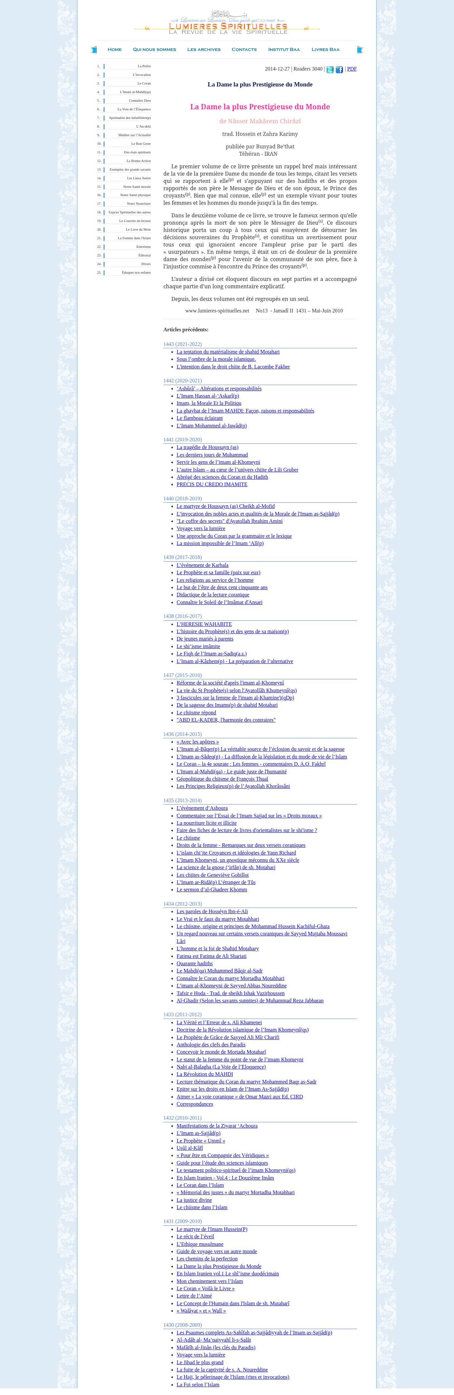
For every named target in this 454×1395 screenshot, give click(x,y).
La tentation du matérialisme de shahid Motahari (228, 352)
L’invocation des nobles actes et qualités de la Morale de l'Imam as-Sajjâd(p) (258, 514)
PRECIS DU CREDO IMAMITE (212, 484)
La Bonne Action (139, 161)
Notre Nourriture (139, 203)
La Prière (144, 66)
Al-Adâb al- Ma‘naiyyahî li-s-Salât (214, 1340)
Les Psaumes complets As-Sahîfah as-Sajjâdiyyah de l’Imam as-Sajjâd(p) (254, 1332)
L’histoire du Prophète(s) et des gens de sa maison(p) (233, 631)
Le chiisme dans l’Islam (202, 1207)
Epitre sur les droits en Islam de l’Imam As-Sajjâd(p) (233, 1089)
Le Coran (144, 83)
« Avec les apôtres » (198, 742)
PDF (352, 69)
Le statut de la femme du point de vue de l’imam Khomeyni (240, 1059)
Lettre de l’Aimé (194, 1296)
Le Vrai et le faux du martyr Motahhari (218, 919)
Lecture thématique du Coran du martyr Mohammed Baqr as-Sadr (246, 1082)
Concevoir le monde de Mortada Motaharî (221, 1052)
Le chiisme (188, 838)
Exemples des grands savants (130, 169)
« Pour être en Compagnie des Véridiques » (223, 1155)
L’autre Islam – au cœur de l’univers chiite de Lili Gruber (237, 470)
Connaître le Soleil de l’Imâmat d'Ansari (219, 602)
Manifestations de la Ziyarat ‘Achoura (217, 1126)
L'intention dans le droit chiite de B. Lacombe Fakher (233, 366)
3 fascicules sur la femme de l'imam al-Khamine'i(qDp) (235, 697)
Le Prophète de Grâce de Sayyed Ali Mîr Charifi (228, 1037)
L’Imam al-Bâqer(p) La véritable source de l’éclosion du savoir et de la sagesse (261, 749)
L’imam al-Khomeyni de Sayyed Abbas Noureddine (232, 985)
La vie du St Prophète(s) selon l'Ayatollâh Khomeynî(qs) (237, 690)
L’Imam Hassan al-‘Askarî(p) (208, 396)
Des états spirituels (137, 152)
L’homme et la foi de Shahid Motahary (218, 948)
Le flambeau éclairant (200, 418)
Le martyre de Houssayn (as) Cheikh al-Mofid (226, 506)
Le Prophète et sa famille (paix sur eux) (218, 572)
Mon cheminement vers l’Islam (210, 1281)
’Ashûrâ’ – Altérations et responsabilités (219, 388)
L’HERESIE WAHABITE (204, 624)
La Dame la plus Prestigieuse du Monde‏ (219, 1266)
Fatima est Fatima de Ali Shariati (212, 956)
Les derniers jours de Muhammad (212, 455)
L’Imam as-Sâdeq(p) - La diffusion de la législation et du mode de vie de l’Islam (262, 756)
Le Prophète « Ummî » (201, 1141)
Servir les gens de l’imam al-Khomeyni (218, 462)
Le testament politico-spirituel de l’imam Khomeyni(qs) (236, 1170)
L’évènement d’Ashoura (202, 808)
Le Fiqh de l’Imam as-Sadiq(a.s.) (212, 653)
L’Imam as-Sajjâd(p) (198, 1133)
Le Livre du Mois (138, 229)
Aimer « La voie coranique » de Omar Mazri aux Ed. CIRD (240, 1096)
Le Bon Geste (141, 143)
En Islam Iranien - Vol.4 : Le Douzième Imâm (225, 1178)
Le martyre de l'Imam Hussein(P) (212, 1229)
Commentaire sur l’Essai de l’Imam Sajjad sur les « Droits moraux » (249, 815)
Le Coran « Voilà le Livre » (206, 1288)
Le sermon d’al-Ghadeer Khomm (212, 889)
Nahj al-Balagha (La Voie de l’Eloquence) (221, 1067)
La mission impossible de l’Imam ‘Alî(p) (220, 543)
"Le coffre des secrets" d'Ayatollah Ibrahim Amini (230, 521)
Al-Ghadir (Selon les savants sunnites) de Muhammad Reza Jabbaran (250, 1000)
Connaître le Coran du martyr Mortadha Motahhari (230, 978)
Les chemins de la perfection (207, 1258)
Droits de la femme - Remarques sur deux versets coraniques (241, 845)
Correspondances (195, 1104)
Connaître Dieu (140, 100)
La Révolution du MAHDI (205, 1074)
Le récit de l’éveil (195, 1236)
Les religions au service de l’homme (215, 580)
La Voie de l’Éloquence (134, 109)
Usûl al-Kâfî (190, 1148)
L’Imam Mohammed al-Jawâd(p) (212, 425)
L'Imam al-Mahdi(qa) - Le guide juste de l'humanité (232, 771)
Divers (146, 264)
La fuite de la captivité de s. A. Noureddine (222, 1369)
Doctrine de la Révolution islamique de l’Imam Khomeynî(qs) (243, 1029)
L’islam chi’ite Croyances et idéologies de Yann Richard (236, 853)
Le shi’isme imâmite (198, 646)
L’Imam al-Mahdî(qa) (135, 92)
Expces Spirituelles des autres (130, 212)
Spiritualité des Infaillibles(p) (130, 118)
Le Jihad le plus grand (200, 1362)
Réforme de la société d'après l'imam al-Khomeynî (230, 683)
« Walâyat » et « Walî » (201, 1310)
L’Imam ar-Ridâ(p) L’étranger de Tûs (216, 882)
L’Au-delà (144, 126)
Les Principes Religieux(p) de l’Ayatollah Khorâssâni (233, 786)
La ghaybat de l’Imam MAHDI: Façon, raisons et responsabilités (245, 411)
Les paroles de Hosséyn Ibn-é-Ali (212, 911)
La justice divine (194, 1200)
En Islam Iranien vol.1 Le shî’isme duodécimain (228, 1273)
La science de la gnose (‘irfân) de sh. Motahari (226, 867)
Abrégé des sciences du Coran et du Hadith (222, 477)
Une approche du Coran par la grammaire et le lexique (234, 536)
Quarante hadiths (195, 963)
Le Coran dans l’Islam (200, 1185)
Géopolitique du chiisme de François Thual (222, 779)
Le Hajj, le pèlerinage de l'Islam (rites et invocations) (233, 1377)
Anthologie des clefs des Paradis (211, 1044)
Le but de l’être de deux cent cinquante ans (222, 587)
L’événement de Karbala (203, 565)
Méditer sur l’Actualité (134, 135)
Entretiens (144, 247)
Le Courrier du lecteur (135, 221)
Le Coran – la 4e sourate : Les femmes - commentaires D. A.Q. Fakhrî (251, 764)
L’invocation (142, 75)
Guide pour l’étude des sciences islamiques (222, 1163)
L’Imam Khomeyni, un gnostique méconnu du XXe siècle (238, 860)
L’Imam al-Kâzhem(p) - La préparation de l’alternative (235, 661)
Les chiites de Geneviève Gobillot (213, 875)
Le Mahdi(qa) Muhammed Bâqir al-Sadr (219, 971)
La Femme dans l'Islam (134, 238)
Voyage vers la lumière (201, 528)
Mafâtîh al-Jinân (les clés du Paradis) (216, 1347)
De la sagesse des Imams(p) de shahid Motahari (227, 705)
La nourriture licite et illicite (207, 823)
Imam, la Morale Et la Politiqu (209, 403)
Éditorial (145, 255)
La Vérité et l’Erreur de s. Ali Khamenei (219, 1022)
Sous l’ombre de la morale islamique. (216, 359)
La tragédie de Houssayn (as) (208, 447)
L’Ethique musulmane (200, 1244)
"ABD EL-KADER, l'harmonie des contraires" (226, 720)
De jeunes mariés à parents (205, 639)
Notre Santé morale (137, 187)
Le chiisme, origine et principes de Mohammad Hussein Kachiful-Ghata (253, 926)
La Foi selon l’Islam (198, 1384)
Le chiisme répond (196, 712)
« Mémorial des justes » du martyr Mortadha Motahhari (236, 1192)
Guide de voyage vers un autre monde (217, 1251)
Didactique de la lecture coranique (213, 594)
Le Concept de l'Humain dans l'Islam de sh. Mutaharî (233, 1303)
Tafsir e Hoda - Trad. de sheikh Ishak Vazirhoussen (231, 993)
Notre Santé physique (135, 195)
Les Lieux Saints (139, 178)
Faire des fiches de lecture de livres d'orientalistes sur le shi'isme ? (247, 830)
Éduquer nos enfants (136, 272)
